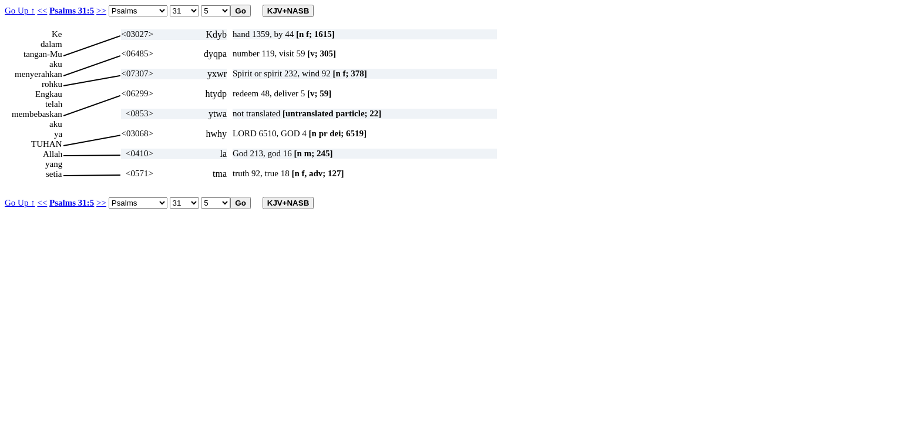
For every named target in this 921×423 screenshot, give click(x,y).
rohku (52, 84)
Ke (57, 34)
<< (42, 10)
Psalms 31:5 (71, 10)
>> (101, 10)
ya (58, 134)
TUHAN (46, 144)
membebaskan (37, 114)
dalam (51, 44)
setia (54, 174)
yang (53, 164)
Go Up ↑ (20, 10)
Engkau (48, 94)
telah (53, 104)
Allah (52, 154)
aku (55, 64)
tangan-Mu (42, 54)
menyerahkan (38, 74)
